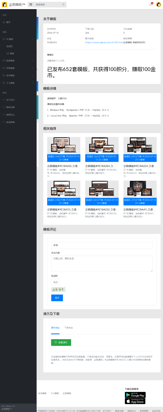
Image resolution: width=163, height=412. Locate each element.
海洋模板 (18, 75)
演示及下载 (50, 185)
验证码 (82, 269)
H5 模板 (10, 53)
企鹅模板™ (68, 405)
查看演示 (88, 336)
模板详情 (49, 159)
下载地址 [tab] (96, 321)
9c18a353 (79, 42)
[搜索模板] (47, 4)
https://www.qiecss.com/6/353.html (123, 42)
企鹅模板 (103, 387)
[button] (151, 4)
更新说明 (9, 107)
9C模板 (18, 39)
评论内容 (83, 247)
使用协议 (9, 115)
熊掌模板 (18, 61)
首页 (6, 22)
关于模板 (49, 153)
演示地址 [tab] (82, 321)
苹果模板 (18, 68)
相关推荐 (49, 172)
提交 (84, 291)
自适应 (10, 46)
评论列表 (49, 179)
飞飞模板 (18, 83)
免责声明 (9, 122)
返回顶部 (126, 408)
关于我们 (9, 100)
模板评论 (49, 166)
